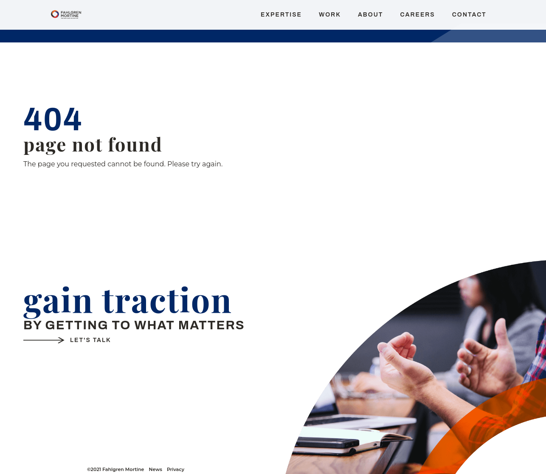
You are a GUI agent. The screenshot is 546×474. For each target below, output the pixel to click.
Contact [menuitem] (469, 14)
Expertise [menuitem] (281, 14)
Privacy (175, 469)
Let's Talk (90, 340)
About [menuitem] (370, 14)
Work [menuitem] (330, 14)
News (155, 469)
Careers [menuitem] (417, 14)
